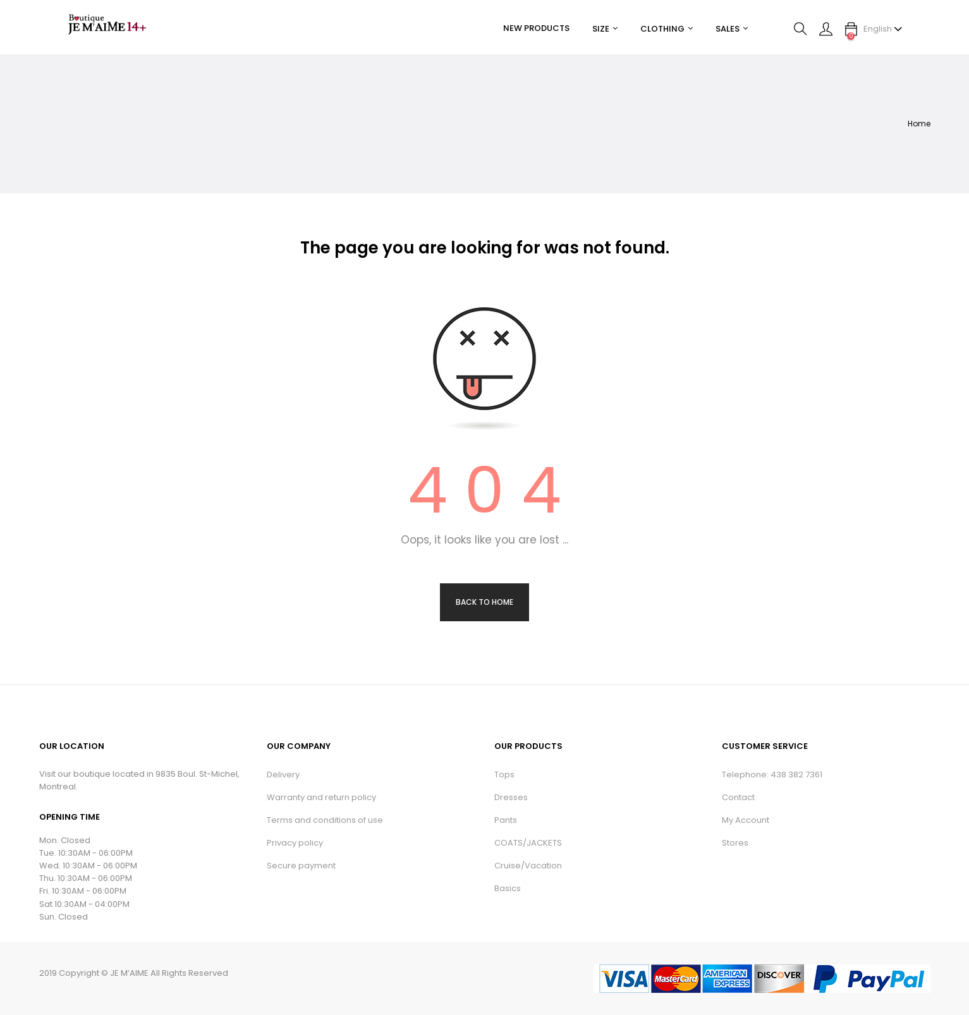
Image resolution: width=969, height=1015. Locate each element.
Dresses (511, 797)
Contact (738, 797)
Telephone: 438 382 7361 (772, 775)
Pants (505, 820)
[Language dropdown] (883, 29)
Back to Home (484, 602)
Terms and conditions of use (325, 820)
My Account (745, 820)
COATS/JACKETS (528, 843)
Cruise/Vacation (528, 866)
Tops (504, 775)
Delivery (283, 775)
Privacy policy (295, 843)
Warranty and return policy (321, 797)
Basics (507, 888)
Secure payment (301, 866)
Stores (735, 843)
